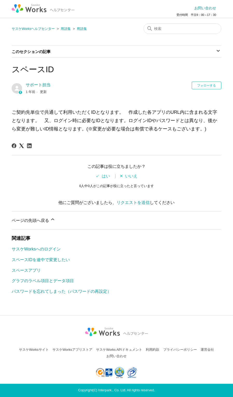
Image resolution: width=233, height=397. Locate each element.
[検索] (182, 28)
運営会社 (207, 350)
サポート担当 (38, 85)
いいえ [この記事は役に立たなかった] (131, 176)
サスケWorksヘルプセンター (33, 29)
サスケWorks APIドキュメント (119, 350)
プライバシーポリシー (180, 350)
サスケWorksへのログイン (36, 249)
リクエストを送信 (133, 202)
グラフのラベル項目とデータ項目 (43, 281)
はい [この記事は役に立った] (106, 176)
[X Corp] (21, 145)
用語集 (66, 29)
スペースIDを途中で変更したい (41, 259)
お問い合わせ (205, 8)
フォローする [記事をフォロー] (206, 85)
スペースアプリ (26, 270)
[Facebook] (14, 145)
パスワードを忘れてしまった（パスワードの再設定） (61, 291)
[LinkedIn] (29, 145)
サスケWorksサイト (34, 350)
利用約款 (152, 350)
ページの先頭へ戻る (33, 220)
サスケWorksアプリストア (72, 350)
